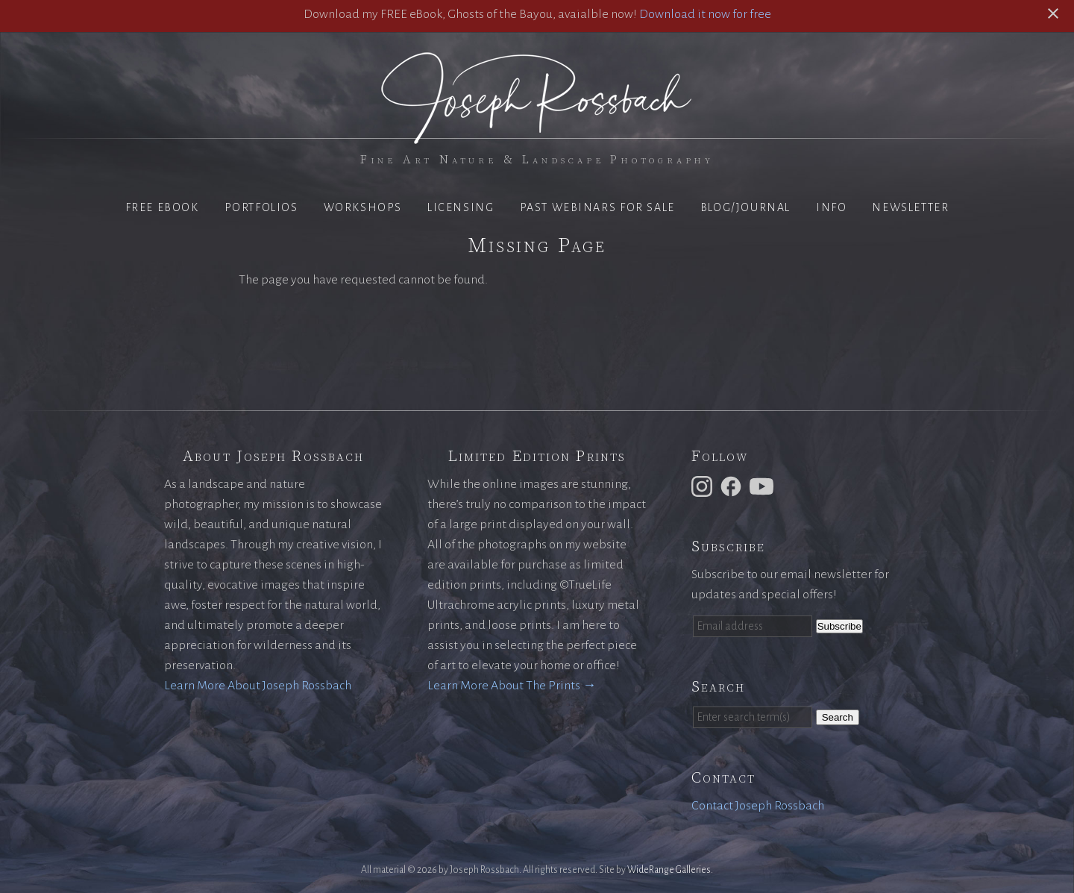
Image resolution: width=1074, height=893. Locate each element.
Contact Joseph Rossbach (757, 805)
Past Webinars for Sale (597, 207)
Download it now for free (705, 14)
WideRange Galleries (669, 870)
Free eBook (162, 207)
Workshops (363, 207)
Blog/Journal (745, 207)
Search (837, 717)
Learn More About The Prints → (511, 685)
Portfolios (261, 207)
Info (831, 207)
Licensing (460, 207)
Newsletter (910, 207)
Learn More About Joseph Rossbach (257, 685)
